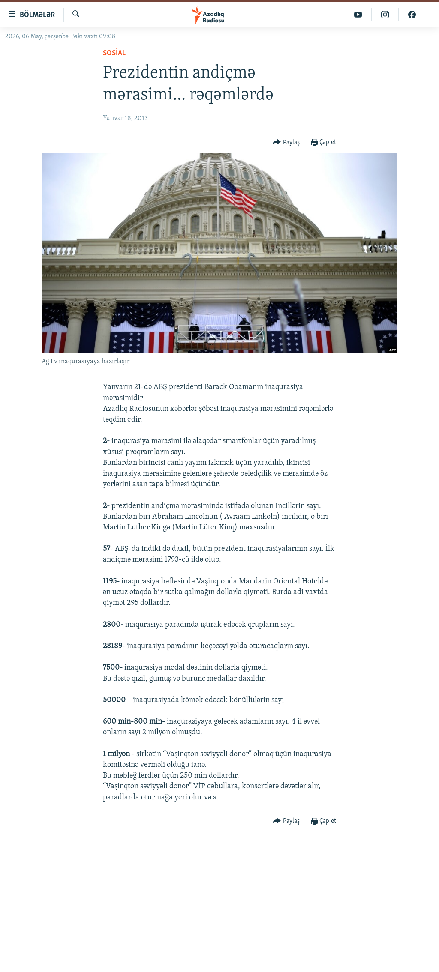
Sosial (114, 53)
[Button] (286, 142)
